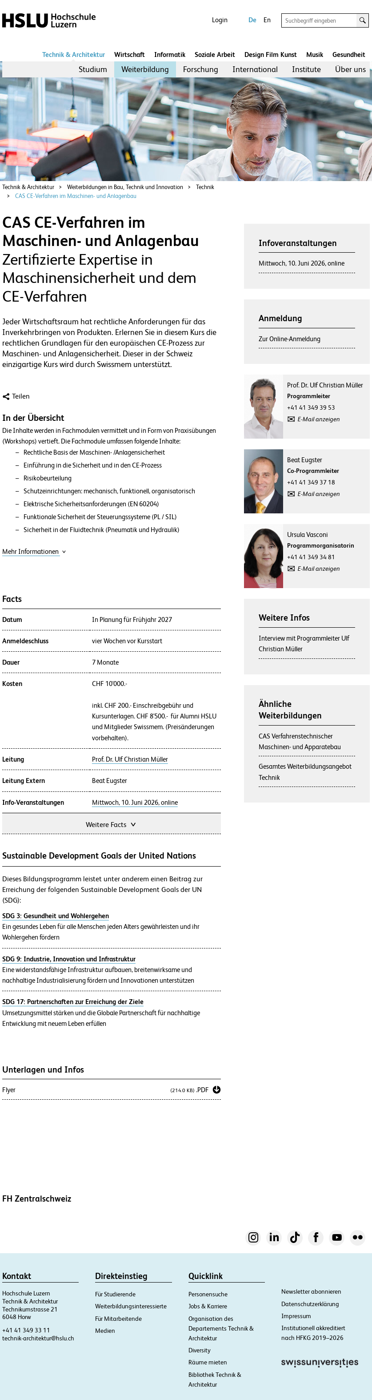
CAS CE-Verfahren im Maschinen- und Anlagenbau (75, 196)
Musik (314, 54)
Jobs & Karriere (207, 1306)
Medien (105, 1330)
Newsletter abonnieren (311, 1291)
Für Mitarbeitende (118, 1318)
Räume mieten (207, 1362)
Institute (306, 69)
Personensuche (208, 1294)
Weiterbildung (145, 69)
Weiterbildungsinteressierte (131, 1306)
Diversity (199, 1350)
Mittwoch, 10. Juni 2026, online (135, 802)
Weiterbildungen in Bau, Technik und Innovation (125, 187)
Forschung (200, 69)
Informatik (169, 54)
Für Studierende (115, 1294)
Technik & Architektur (73, 54)
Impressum (296, 1315)
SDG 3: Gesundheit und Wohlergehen (55, 916)
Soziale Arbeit (215, 54)
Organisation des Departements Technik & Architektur (221, 1328)
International (255, 69)
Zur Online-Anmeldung (289, 339)
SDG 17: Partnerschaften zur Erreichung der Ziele (73, 1001)
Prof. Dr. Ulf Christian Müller (130, 759)
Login (220, 20)
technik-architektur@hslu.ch (38, 1338)
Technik (205, 187)
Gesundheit (348, 54)
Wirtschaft (129, 54)
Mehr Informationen (34, 551)
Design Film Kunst (270, 54)
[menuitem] (93, 69)
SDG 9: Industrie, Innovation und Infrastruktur (69, 959)
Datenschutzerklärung (310, 1303)
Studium (93, 69)
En (267, 20)
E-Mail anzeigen (319, 419)
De (252, 20)
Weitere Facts (111, 824)
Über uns (350, 69)
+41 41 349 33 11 (26, 1330)
